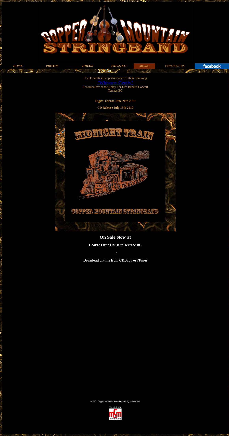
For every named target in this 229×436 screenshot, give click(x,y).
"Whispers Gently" (115, 82)
